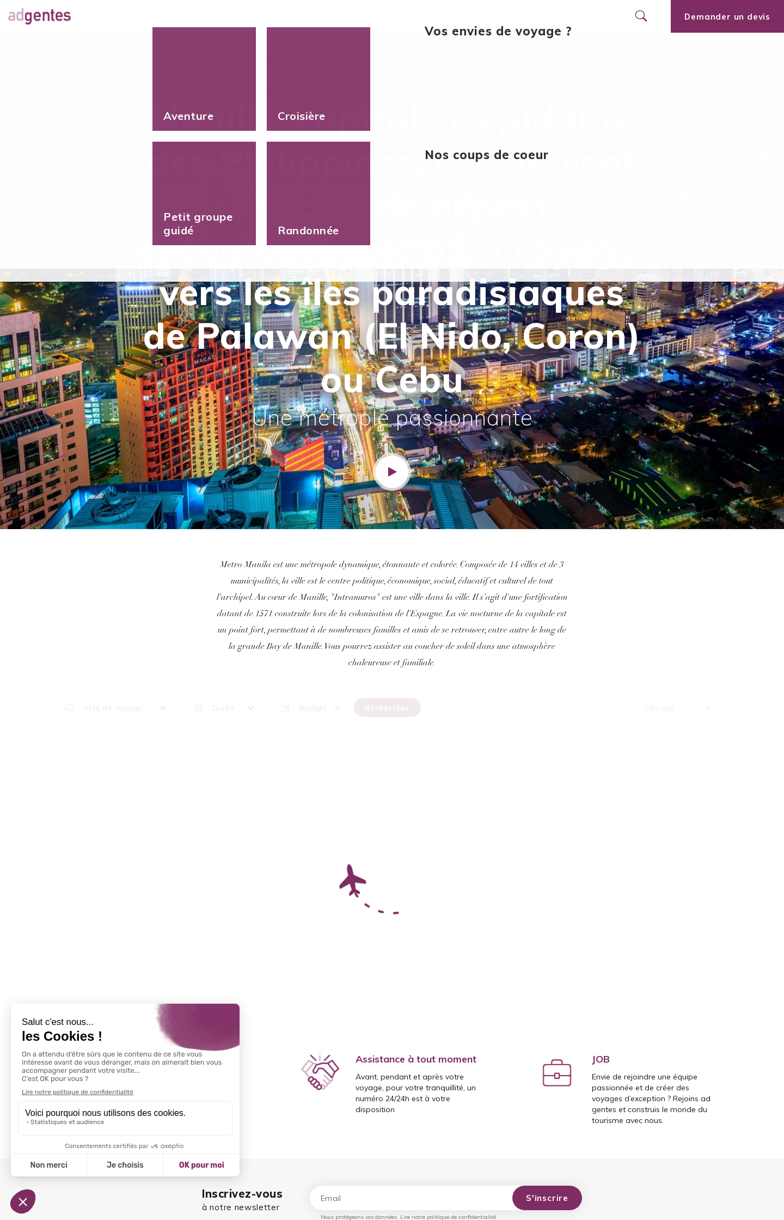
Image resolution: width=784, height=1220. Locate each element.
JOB (601, 1059)
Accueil (336, 79)
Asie (365, 79)
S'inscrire (547, 1198)
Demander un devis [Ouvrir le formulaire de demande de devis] (727, 16)
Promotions (291, 16)
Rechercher (387, 707)
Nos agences (366, 16)
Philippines (402, 79)
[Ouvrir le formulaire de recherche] (641, 16)
